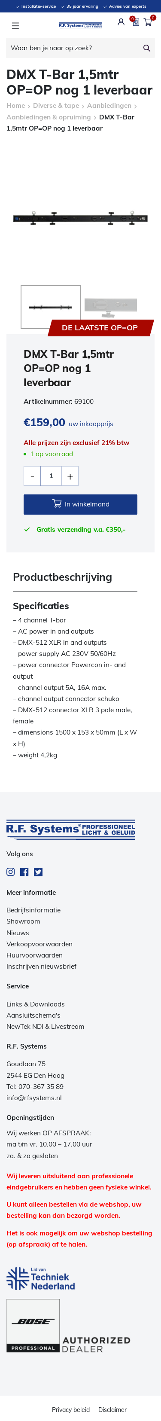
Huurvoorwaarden (34, 954)
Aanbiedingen (109, 105)
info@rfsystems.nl (34, 1097)
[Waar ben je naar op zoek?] (72, 48)
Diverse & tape (56, 105)
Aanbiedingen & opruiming (48, 117)
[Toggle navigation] (15, 25)
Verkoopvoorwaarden (39, 943)
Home (15, 105)
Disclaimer (112, 1409)
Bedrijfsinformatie (33, 909)
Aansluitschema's (33, 1014)
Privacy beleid (71, 1409)
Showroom (23, 920)
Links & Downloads (35, 1003)
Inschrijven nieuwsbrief (41, 965)
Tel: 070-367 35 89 (35, 1086)
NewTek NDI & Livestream (45, 1026)
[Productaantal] (51, 475)
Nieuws (17, 932)
